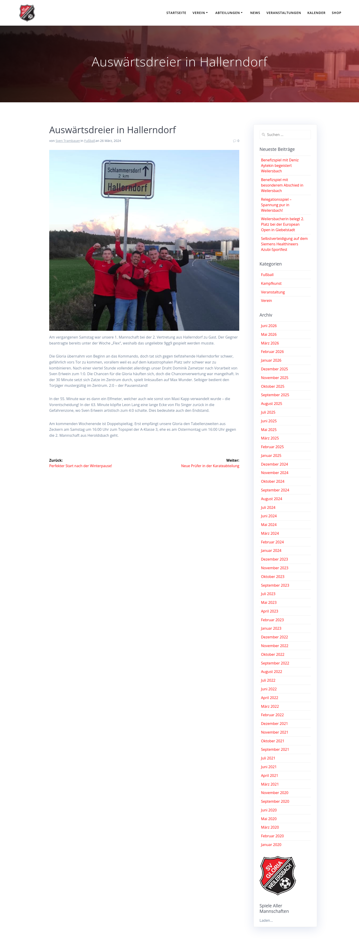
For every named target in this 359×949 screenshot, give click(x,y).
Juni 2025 (269, 420)
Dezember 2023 (274, 559)
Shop (336, 13)
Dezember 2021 (274, 723)
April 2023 (269, 611)
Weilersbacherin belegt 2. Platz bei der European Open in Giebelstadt (282, 224)
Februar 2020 (272, 835)
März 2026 (270, 343)
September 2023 (275, 585)
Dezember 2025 (274, 368)
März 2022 (270, 706)
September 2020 (275, 801)
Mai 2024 (269, 524)
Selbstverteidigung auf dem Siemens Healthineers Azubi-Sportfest (284, 244)
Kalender (316, 13)
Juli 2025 (268, 412)
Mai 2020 (269, 818)
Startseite (176, 13)
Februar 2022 (272, 714)
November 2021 (274, 732)
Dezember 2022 (274, 637)
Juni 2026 (269, 325)
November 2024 (274, 472)
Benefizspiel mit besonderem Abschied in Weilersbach (282, 185)
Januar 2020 (271, 844)
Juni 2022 (269, 688)
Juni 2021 (269, 766)
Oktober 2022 (272, 654)
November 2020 (274, 792)
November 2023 (274, 567)
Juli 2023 (268, 593)
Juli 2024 (268, 507)
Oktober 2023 (272, 576)
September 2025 (275, 394)
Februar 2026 (272, 351)
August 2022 (271, 671)
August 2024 (271, 498)
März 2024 (270, 533)
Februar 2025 (272, 446)
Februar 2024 (272, 542)
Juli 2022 (268, 680)
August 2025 (271, 403)
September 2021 (275, 749)
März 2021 (270, 784)
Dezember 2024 (274, 464)
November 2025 (274, 377)
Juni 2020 (269, 810)
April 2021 (269, 775)
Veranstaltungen (284, 13)
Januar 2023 (271, 628)
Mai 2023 (269, 602)
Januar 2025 (271, 455)
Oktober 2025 (272, 386)
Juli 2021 (268, 758)
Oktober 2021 (272, 740)
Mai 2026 (269, 334)
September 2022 (275, 663)
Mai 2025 (269, 429)
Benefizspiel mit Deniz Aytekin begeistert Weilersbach (280, 165)
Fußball (89, 140)
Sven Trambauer (68, 140)
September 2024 (275, 490)
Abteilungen (227, 13)
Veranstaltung (273, 292)
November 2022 (274, 645)
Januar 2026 (271, 360)
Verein (199, 13)
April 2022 (269, 697)
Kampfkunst (271, 283)
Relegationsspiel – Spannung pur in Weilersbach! (276, 205)
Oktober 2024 (272, 481)
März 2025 (270, 438)
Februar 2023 (272, 619)
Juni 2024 (269, 515)
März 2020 (270, 827)
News (255, 13)
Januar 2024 (271, 550)
